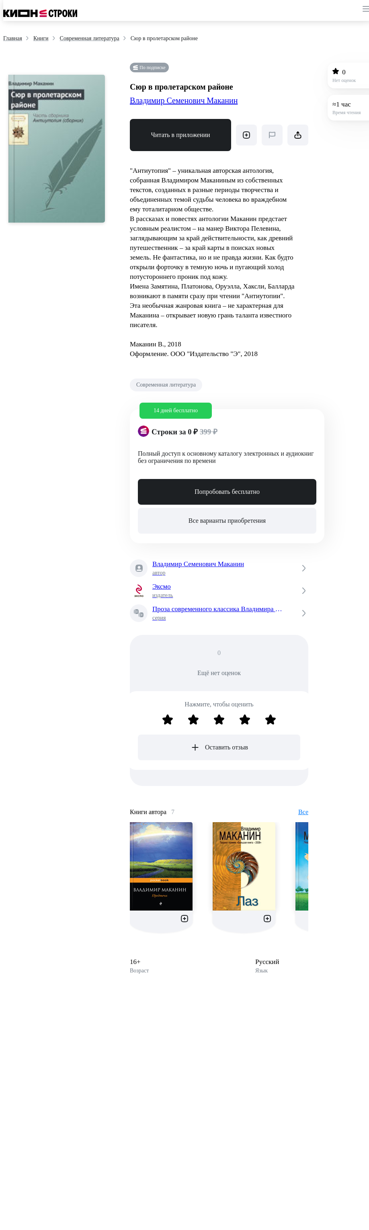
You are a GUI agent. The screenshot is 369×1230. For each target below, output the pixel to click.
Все (303, 811)
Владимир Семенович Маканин (184, 100)
